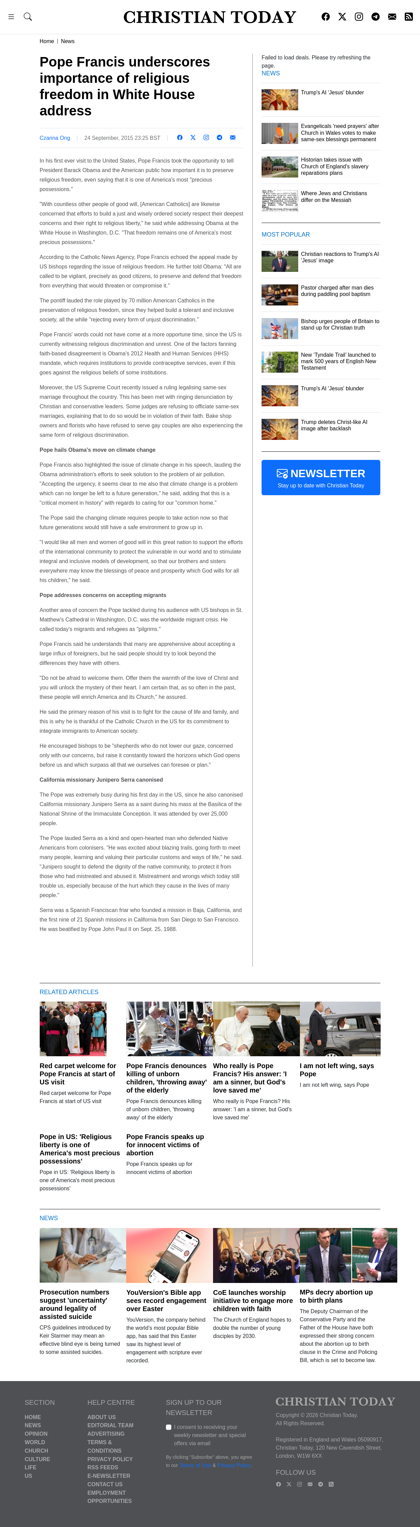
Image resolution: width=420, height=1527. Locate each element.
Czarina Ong (55, 138)
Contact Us (105, 1484)
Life (31, 1467)
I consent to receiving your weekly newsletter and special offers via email (210, 1435)
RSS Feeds (103, 1467)
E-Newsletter (109, 1476)
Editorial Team (110, 1425)
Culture (37, 1459)
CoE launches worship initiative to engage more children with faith (253, 1300)
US (28, 1476)
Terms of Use (195, 1465)
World (35, 1442)
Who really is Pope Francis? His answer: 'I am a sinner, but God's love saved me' (250, 1078)
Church (36, 1451)
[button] (11, 18)
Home (47, 41)
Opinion (36, 1434)
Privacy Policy (110, 1459)
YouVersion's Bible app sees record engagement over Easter (166, 1300)
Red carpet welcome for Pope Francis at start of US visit (78, 1074)
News (68, 41)
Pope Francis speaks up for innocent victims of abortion (165, 1145)
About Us (102, 1417)
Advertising (106, 1434)
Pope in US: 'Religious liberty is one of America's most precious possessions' (80, 1149)
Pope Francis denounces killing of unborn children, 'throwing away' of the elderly (166, 1078)
